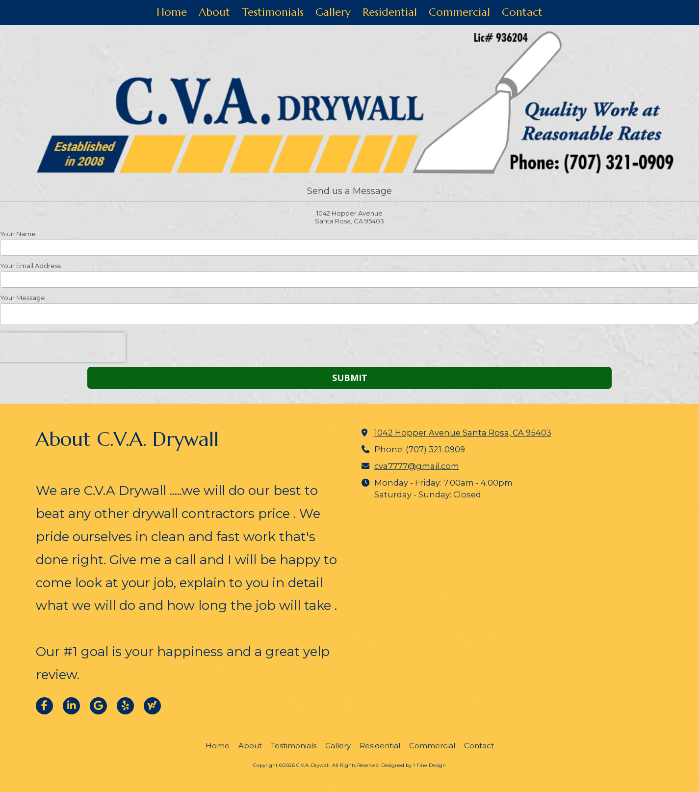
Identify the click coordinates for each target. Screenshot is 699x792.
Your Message (22, 297)
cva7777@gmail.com (416, 466)
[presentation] (63, 347)
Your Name (18, 234)
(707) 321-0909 (435, 449)
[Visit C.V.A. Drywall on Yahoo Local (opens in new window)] (152, 705)
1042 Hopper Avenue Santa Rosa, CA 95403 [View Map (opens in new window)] (462, 432)
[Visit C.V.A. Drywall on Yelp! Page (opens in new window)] (125, 705)
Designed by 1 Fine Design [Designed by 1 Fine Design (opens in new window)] (413, 765)
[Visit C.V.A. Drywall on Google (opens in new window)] (98, 705)
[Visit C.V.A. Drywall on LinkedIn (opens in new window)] (71, 705)
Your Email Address (30, 266)
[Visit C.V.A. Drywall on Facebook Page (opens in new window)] (44, 705)
